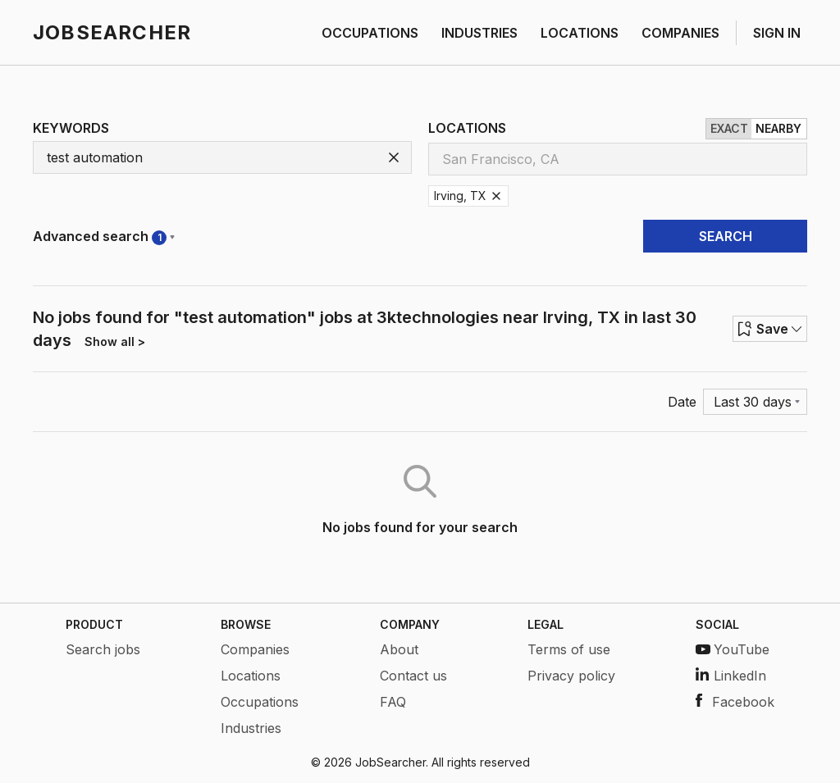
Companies (255, 649)
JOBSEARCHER (112, 32)
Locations (251, 675)
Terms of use (568, 649)
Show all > (114, 341)
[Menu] (755, 402)
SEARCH (725, 236)
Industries (251, 728)
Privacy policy (571, 675)
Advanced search (104, 236)
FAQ (393, 702)
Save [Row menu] (769, 329)
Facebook (735, 702)
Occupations (260, 702)
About (399, 649)
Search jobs (103, 649)
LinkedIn (731, 675)
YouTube (732, 649)
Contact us (413, 675)
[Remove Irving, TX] (496, 196)
